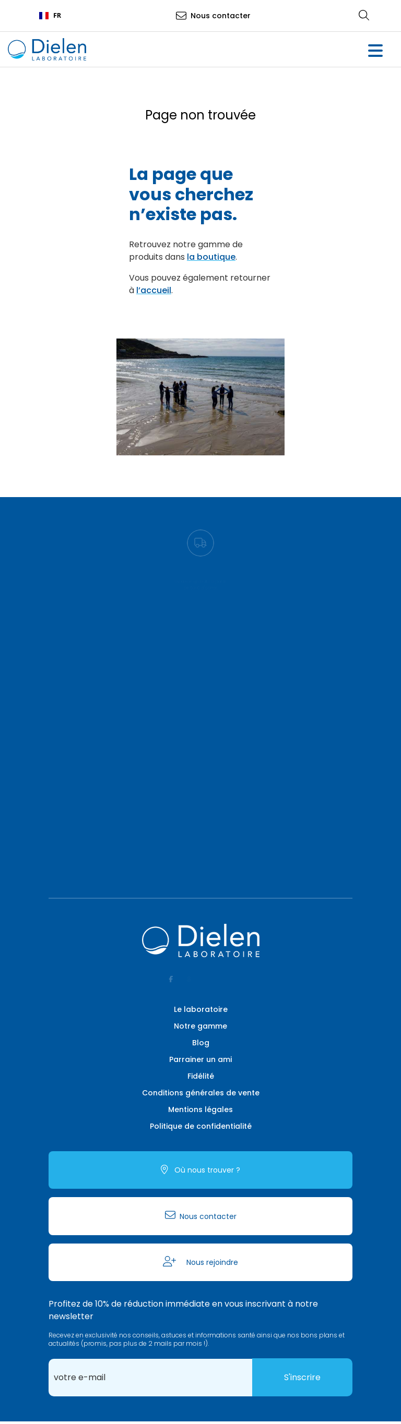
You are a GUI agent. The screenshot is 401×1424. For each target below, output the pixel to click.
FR (50, 15)
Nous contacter (221, 15)
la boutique (211, 257)
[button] (375, 52)
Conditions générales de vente (201, 1093)
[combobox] (50, 15)
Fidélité (200, 1076)
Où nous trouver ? (206, 1170)
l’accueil (153, 290)
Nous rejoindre (211, 1262)
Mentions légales (200, 1109)
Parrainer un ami (200, 1059)
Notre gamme (200, 1026)
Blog (200, 1042)
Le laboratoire (201, 1009)
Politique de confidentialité (201, 1126)
